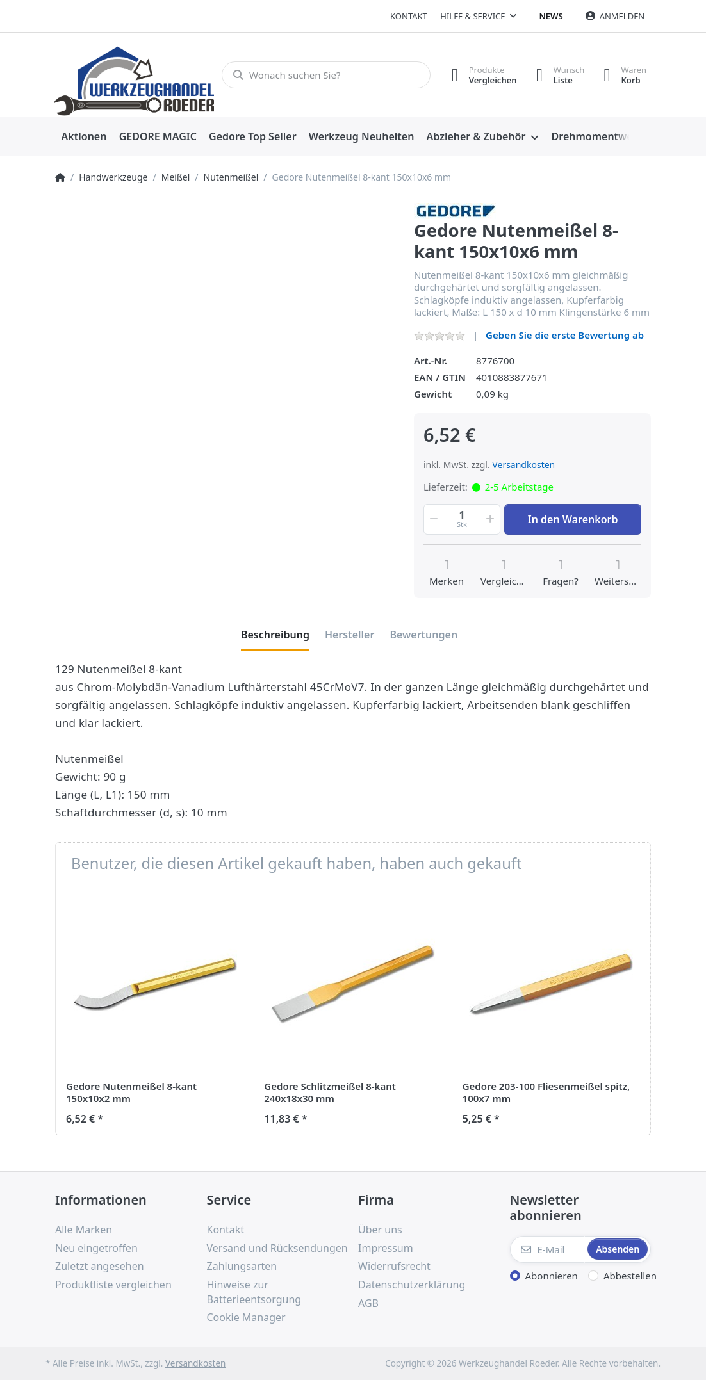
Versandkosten (523, 465)
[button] (432, 519)
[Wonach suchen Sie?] (326, 74)
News (551, 16)
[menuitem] (84, 137)
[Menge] (461, 519)
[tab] (275, 635)
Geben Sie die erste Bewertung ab (565, 335)
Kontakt (408, 16)
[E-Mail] (548, 1249)
